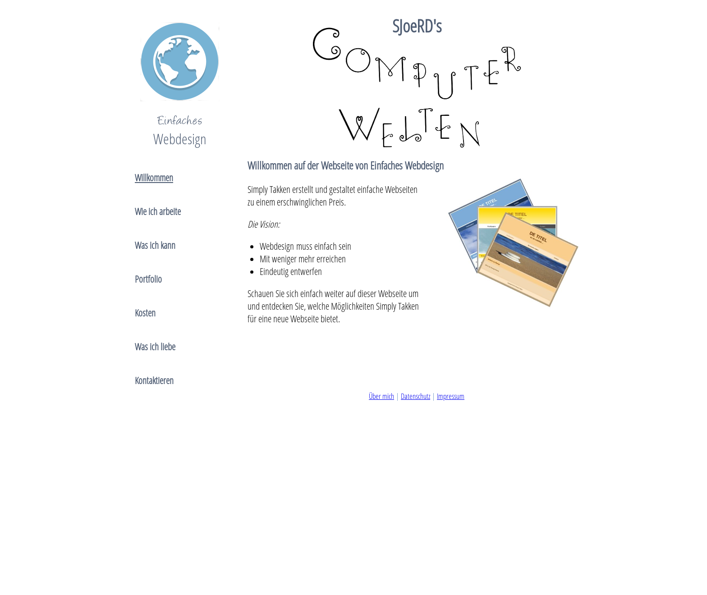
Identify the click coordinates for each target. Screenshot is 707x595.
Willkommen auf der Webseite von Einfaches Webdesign (346, 165)
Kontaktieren (154, 380)
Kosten (145, 313)
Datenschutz (415, 396)
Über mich (381, 396)
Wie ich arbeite (158, 211)
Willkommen (154, 177)
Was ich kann (155, 245)
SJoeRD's (416, 25)
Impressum (450, 396)
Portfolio (148, 279)
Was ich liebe (155, 346)
